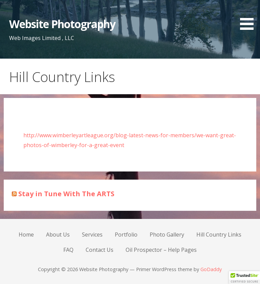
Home (26, 234)
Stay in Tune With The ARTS (66, 193)
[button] (249, 16)
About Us (58, 234)
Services (92, 234)
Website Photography (62, 24)
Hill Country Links (218, 234)
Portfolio (126, 234)
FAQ (68, 249)
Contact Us (99, 249)
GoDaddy (211, 269)
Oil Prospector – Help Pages (161, 249)
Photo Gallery (167, 234)
